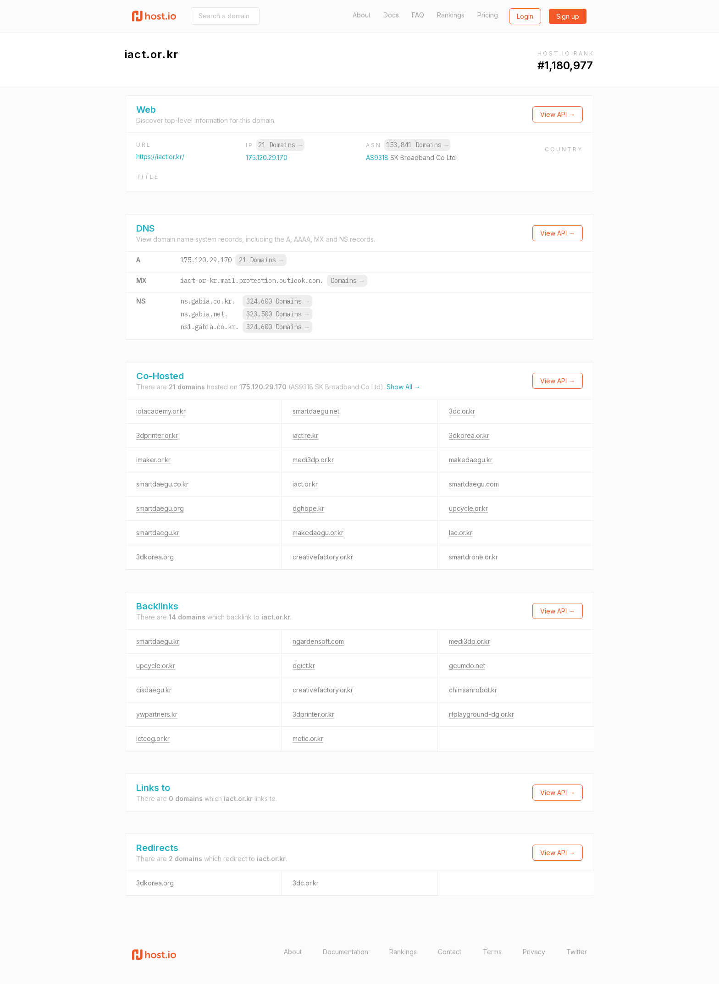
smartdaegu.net (316, 411)
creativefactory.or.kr (323, 557)
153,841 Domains (417, 145)
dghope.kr (308, 508)
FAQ (418, 15)
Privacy (534, 952)
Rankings (451, 15)
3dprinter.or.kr (157, 435)
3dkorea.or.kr (469, 435)
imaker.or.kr (153, 460)
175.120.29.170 (267, 157)
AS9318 (378, 157)
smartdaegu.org (160, 508)
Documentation (345, 952)
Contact (449, 952)
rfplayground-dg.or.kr (481, 714)
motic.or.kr (308, 738)
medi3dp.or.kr (313, 460)
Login (525, 16)
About (362, 15)
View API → (557, 114)
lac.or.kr (460, 532)
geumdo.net (467, 665)
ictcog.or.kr (153, 738)
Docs (391, 15)
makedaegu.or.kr (318, 532)
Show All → (403, 387)
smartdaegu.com (474, 484)
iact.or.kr (305, 484)
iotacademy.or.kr (161, 411)
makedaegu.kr (470, 460)
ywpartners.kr (156, 714)
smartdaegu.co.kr (162, 484)
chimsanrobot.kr (473, 690)
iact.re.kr (305, 435)
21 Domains (280, 145)
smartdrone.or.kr (473, 557)
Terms (492, 952)
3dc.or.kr (462, 411)
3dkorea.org (155, 557)
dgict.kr (304, 665)
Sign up (567, 16)
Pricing (487, 15)
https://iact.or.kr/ (160, 156)
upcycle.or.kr (468, 508)
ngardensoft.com (318, 641)
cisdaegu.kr (153, 690)
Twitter (576, 952)
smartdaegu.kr (157, 532)
